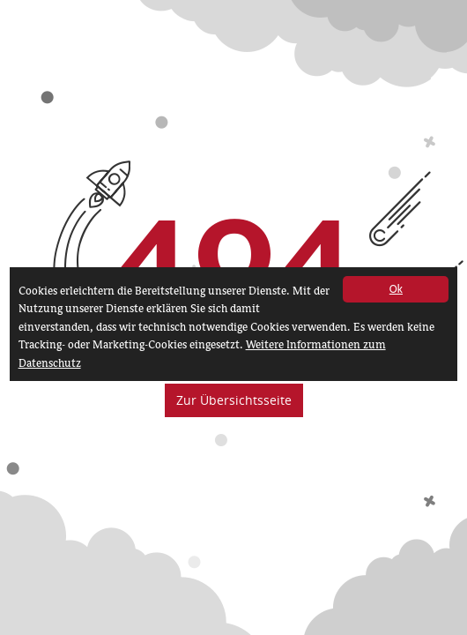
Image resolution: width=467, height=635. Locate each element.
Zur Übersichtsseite (234, 400)
